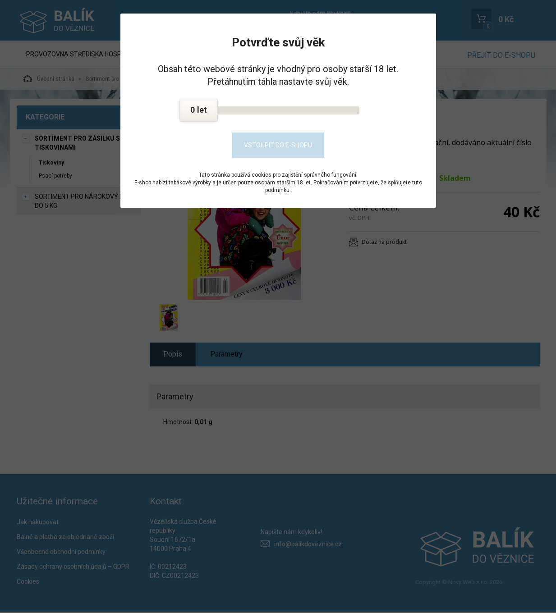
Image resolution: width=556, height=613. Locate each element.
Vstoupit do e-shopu (278, 145)
